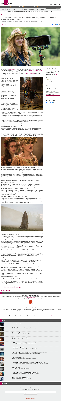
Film (5, 11)
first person (31, 9)
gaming (48, 6)
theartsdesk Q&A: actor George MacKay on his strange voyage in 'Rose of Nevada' (28, 362)
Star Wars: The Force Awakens (50, 91)
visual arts (40, 6)
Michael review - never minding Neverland (20, 377)
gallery (14, 9)
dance (35, 6)
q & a (20, 9)
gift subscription (50, 315)
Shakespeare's (12, 69)
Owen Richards (5, 24)
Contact (27, 404)
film (16, 6)
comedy (31, 6)
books (58, 6)
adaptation (47, 98)
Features (47, 96)
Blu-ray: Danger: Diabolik (17, 322)
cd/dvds (54, 6)
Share (53, 24)
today (2, 6)
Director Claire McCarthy (29, 73)
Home (2, 11)
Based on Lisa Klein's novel (35, 70)
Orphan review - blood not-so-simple (19, 332)
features (8, 9)
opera (12, 6)
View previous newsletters (30, 398)
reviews (2, 9)
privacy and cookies (32, 404)
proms (25, 9)
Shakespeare (54, 98)
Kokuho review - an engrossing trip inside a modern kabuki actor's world (26, 342)
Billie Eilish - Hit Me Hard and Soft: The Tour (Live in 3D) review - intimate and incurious (30, 352)
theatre (25, 6)
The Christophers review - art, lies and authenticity (22, 327)
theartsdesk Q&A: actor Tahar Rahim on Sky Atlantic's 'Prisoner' (25, 372)
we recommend (40, 9)
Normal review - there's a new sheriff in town (21, 337)
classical (21, 6)
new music (7, 6)
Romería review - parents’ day (18, 357)
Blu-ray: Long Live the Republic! (18, 347)
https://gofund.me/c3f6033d (31, 297)
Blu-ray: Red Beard (16, 367)
